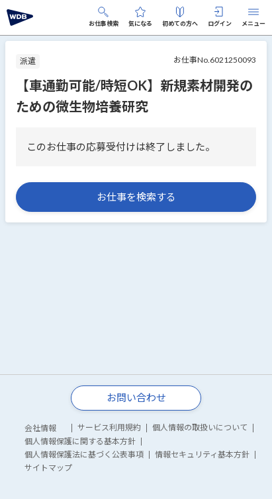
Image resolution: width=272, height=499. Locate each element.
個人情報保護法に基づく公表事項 (84, 454)
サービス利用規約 (109, 427)
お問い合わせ (136, 397)
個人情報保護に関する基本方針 (80, 441)
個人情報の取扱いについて (200, 427)
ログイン (220, 17)
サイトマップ (48, 468)
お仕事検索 (103, 17)
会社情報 (40, 428)
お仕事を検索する (136, 197)
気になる (140, 17)
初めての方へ (180, 17)
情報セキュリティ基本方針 (202, 454)
